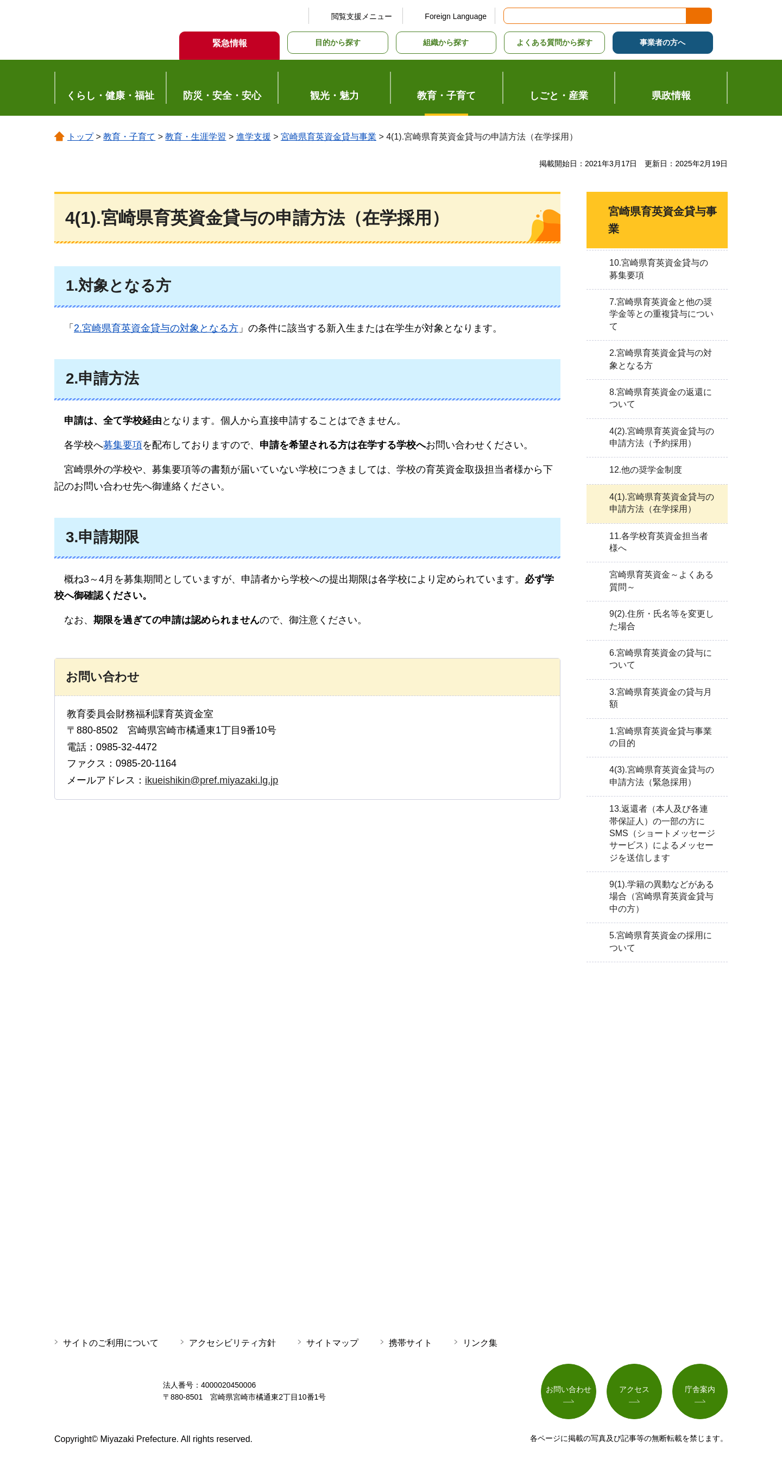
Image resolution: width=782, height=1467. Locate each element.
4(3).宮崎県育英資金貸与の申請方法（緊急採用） (661, 775)
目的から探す (338, 42)
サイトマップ (332, 1342)
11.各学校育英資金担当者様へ (658, 542)
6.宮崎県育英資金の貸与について (660, 658)
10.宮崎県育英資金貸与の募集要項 (658, 268)
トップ (80, 136)
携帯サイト (410, 1342)
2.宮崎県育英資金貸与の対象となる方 (156, 328)
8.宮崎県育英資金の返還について (660, 398)
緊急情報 (229, 43)
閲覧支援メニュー (361, 16)
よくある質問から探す (554, 42)
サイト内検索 (512, 16)
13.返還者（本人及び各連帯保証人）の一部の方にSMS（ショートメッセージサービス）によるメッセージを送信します (662, 833)
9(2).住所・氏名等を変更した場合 (661, 619)
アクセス (634, 1389)
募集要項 (122, 445)
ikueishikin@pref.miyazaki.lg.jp (211, 780)
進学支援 (253, 136)
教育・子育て (129, 136)
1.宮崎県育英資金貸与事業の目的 (660, 737)
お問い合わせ (568, 1389)
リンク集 (480, 1342)
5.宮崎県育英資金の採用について (660, 941)
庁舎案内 (700, 1389)
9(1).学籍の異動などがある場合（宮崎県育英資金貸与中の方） (661, 896)
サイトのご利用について (111, 1342)
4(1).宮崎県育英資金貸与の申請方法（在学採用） (661, 502)
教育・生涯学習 (195, 136)
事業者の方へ (662, 42)
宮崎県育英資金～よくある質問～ (661, 580)
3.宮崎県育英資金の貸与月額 (660, 698)
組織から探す (446, 42)
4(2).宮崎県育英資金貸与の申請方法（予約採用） (661, 437)
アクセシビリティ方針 (232, 1342)
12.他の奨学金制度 (645, 469)
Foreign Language (456, 16)
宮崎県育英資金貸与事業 (328, 136)
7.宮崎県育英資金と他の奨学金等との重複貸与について (661, 314)
